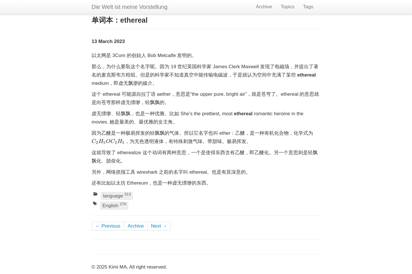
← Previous (107, 226)
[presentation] (108, 141)
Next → (159, 226)
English (114, 205)
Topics (287, 6)
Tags (308, 6)
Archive (264, 6)
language (117, 195)
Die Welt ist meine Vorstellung (129, 7)
